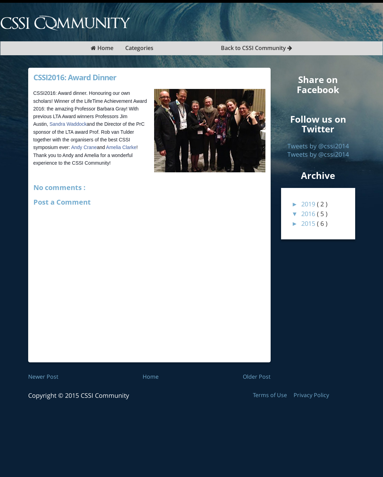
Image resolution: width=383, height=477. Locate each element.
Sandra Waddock (68, 124)
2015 (309, 223)
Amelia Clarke (121, 147)
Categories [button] (139, 48)
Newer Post (43, 376)
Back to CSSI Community (256, 48)
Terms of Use (270, 395)
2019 (309, 204)
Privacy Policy (311, 395)
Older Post (257, 376)
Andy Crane (84, 147)
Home (102, 48)
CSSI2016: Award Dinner (74, 77)
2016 (309, 213)
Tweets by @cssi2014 (318, 146)
